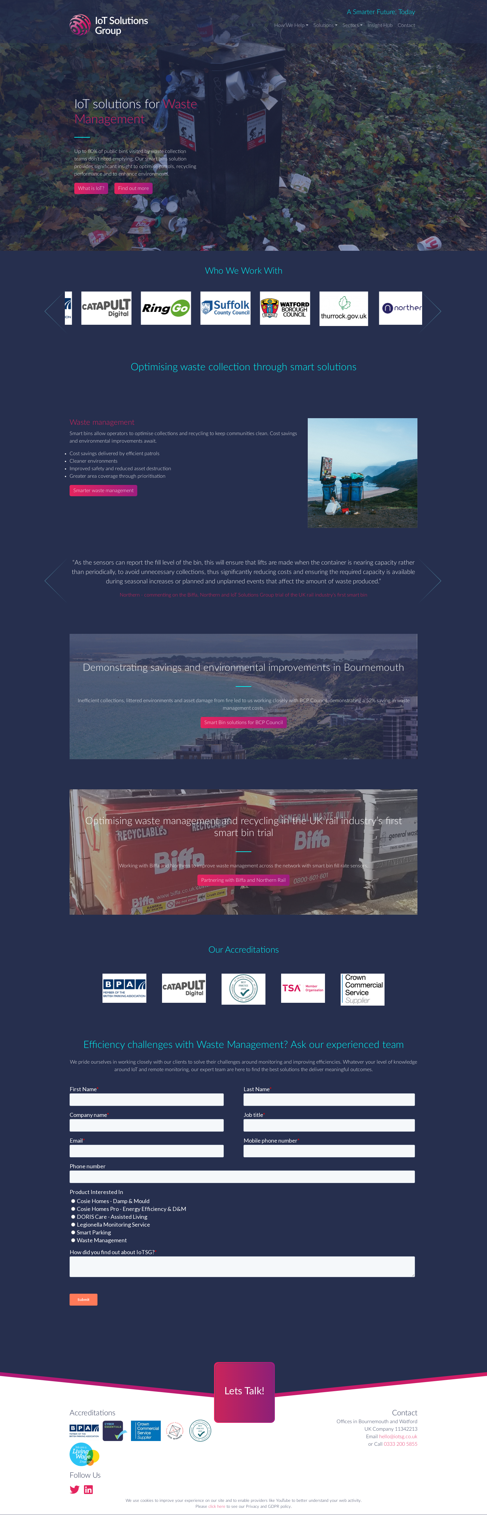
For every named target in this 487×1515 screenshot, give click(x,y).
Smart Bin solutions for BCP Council (243, 722)
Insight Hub (380, 25)
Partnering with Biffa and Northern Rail (243, 880)
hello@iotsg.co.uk (398, 1436)
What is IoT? (91, 188)
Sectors (351, 25)
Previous (48, 311)
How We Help (289, 25)
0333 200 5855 (400, 1444)
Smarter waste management (103, 490)
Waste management (102, 422)
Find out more (133, 188)
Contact (406, 25)
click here (216, 1507)
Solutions (323, 25)
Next (420, 311)
